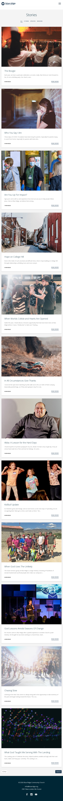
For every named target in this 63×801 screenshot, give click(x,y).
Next (58, 772)
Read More (55, 81)
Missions (40, 21)
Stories (26, 21)
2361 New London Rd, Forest (31, 789)
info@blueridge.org (31, 786)
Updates (33, 21)
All (21, 21)
